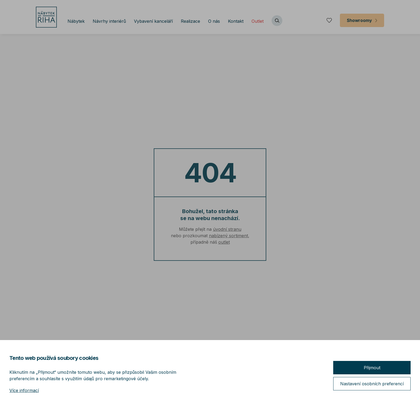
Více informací (24, 390)
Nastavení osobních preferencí (372, 383)
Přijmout (372, 367)
